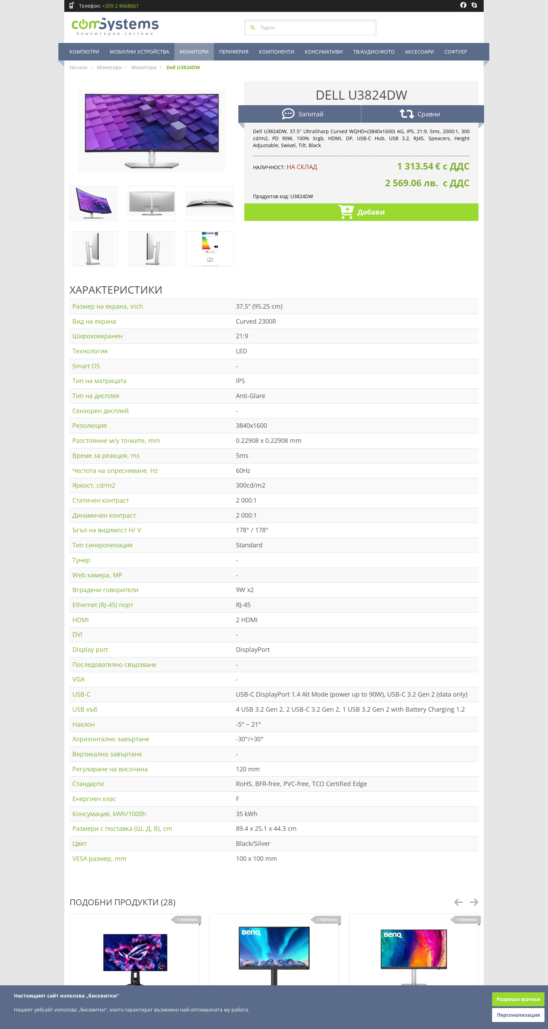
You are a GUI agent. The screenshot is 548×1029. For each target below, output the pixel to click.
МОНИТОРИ (194, 51)
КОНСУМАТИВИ (324, 51)
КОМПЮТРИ (84, 51)
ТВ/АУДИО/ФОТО (374, 51)
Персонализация (518, 1015)
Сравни (420, 115)
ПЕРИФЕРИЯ (233, 51)
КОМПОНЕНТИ (276, 51)
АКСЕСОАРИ (419, 51)
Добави (361, 213)
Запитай (302, 115)
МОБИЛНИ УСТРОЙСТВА (139, 51)
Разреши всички (518, 999)
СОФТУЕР (456, 51)
